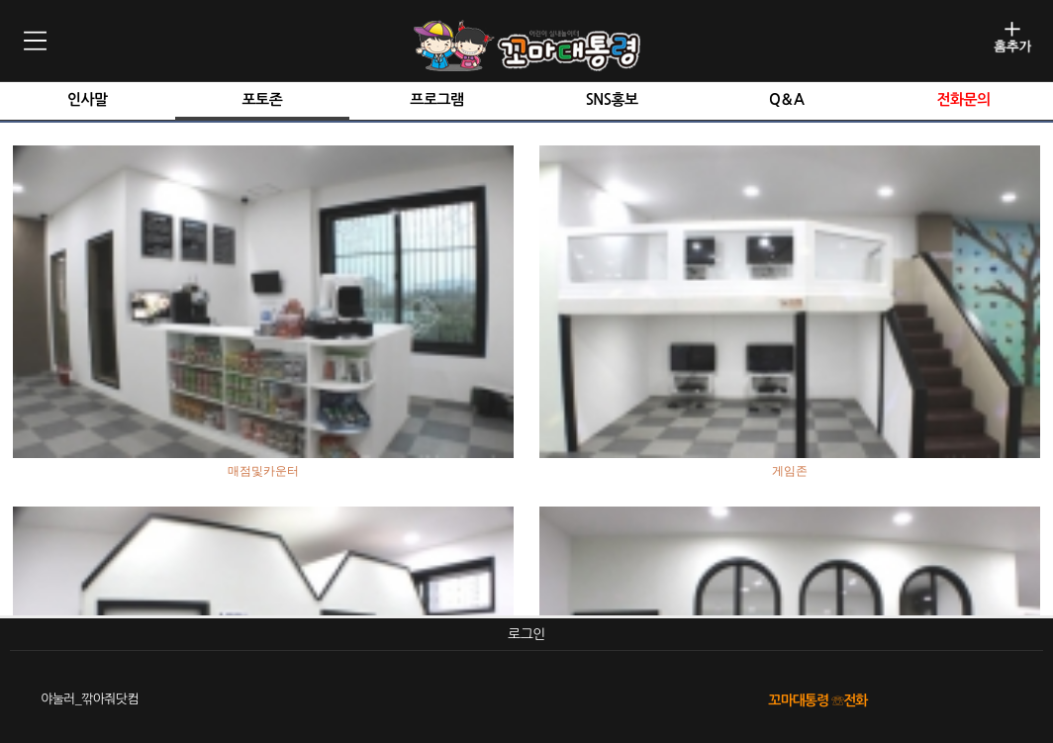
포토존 (262, 99)
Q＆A (786, 99)
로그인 (526, 634)
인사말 (87, 99)
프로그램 (436, 99)
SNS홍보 (612, 99)
